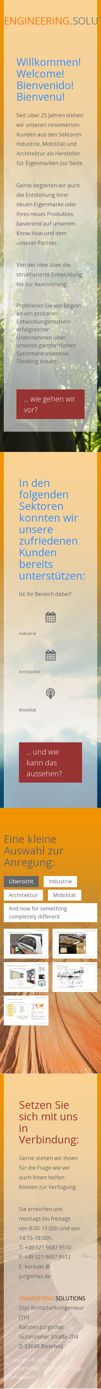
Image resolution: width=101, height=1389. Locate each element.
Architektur (23, 895)
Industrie (60, 881)
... (49, 404)
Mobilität (64, 895)
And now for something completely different (38, 912)
